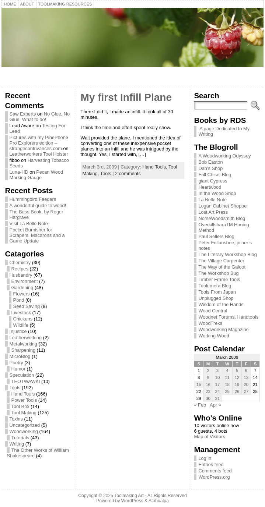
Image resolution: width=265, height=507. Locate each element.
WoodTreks (210, 323)
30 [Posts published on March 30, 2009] (208, 398)
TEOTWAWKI (25, 381)
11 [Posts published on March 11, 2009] (227, 377)
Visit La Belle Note (29, 223)
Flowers (21, 294)
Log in (204, 458)
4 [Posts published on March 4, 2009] (227, 370)
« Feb (200, 405)
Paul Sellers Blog (216, 236)
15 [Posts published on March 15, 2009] (198, 384)
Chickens (23, 319)
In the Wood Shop (217, 193)
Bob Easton (210, 162)
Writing (17, 444)
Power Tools (24, 400)
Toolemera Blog (214, 285)
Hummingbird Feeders (33, 199)
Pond (18, 300)
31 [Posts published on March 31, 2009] (217, 398)
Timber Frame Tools (219, 279)
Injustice (18, 331)
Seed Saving (26, 306)
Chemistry (20, 262)
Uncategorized (25, 425)
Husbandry (21, 275)
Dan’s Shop (210, 168)
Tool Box (20, 406)
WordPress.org (214, 477)
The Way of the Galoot (221, 267)
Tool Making (23, 412)
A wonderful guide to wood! (38, 205)
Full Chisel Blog (214, 174)
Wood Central (212, 310)
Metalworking (23, 344)
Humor (18, 369)
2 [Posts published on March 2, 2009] (208, 370)
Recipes (19, 269)
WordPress (132, 500)
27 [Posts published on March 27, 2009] (246, 391)
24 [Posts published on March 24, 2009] (217, 391)
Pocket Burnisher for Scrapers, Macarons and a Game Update (37, 235)
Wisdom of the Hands (220, 304)
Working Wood (213, 335)
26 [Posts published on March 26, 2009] (237, 391)
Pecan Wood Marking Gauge (36, 174)
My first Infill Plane (126, 97)
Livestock (21, 312)
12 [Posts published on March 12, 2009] (237, 377)
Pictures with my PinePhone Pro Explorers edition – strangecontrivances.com (39, 143)
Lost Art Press (213, 212)
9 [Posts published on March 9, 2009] (208, 377)
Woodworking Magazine (223, 329)
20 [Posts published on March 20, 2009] (246, 384)
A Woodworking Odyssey (224, 156)
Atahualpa (159, 500)
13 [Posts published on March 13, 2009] (246, 377)
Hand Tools (23, 394)
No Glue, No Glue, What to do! (40, 116)
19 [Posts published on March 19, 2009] (237, 384)
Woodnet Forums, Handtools (228, 317)
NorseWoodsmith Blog (221, 218)
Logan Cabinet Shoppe (222, 206)
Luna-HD (19, 172)
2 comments (128, 173)
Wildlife (20, 325)
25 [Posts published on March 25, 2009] (227, 391)
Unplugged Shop (215, 298)
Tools (15, 387)
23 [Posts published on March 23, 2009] (208, 391)
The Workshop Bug (218, 273)
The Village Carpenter (221, 260)
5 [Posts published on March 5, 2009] (237, 370)
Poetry (16, 362)
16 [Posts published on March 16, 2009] (208, 384)
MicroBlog (20, 356)
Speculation (22, 375)
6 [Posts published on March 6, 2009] (246, 370)
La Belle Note (212, 199)
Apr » (215, 405)
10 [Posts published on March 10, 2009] (217, 377)
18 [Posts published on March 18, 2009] (227, 384)
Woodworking (24, 431)
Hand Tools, (155, 167)
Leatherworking (26, 337)
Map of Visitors (209, 436)
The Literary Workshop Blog (227, 254)
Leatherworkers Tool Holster (39, 154)
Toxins (16, 419)
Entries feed (210, 464)
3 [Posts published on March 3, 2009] (217, 370)
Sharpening (23, 350)
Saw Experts (23, 114)
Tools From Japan (217, 292)
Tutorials (20, 437)
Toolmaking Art (129, 495)
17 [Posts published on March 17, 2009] (217, 384)
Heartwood (209, 187)
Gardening (22, 287)
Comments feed (214, 471)
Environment (24, 281)
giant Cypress (212, 181)
